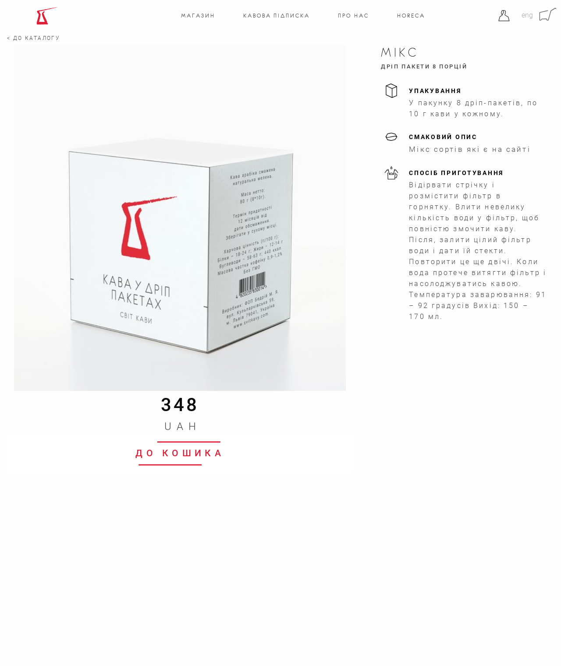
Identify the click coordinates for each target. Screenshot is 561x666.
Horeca (411, 15)
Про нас (353, 15)
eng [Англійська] (527, 15)
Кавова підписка (276, 15)
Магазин (198, 15)
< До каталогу (33, 38)
